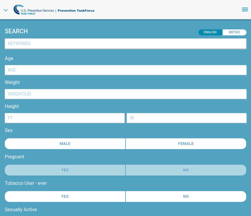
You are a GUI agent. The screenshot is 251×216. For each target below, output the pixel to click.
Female (186, 143)
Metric (234, 32)
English (210, 32)
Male (65, 143)
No (186, 196)
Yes (65, 196)
